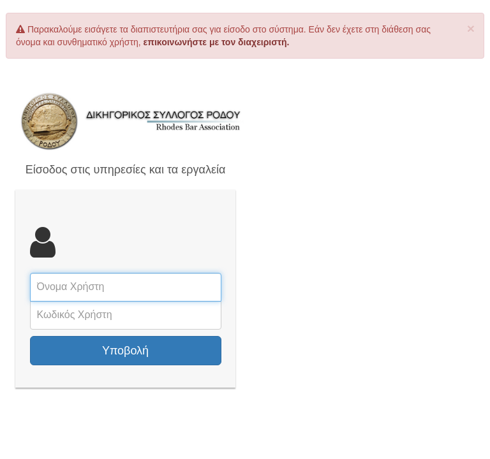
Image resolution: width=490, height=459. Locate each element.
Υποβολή (125, 350)
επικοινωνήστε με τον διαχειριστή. (217, 42)
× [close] (471, 28)
